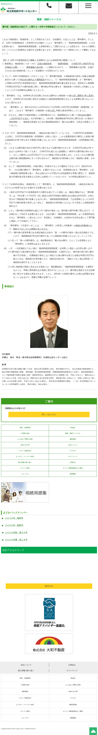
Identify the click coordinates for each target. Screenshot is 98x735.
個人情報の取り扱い (25, 462)
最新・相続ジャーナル (72, 433)
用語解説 (73, 474)
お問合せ (73, 462)
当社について (72, 445)
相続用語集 (73, 704)
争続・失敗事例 (25, 427)
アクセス (73, 451)
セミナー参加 (25, 468)
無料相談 (73, 439)
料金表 (72, 427)
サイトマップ (72, 456)
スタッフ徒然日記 (25, 451)
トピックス (25, 474)
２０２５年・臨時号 (14, 518)
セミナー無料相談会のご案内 (73, 468)
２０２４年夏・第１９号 (16, 540)
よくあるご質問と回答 (25, 439)
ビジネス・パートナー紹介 (25, 456)
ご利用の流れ (25, 433)
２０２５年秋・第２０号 (16, 532)
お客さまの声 (25, 445)
